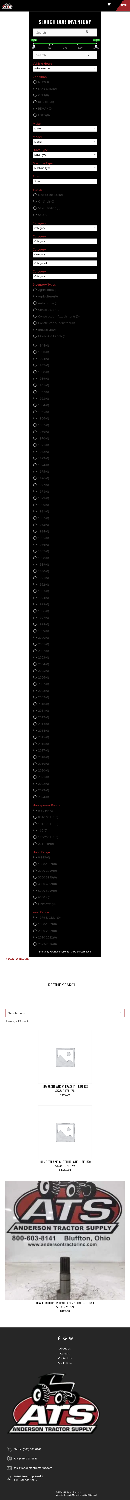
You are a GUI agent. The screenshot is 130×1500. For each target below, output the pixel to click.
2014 (43, 730)
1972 (43, 452)
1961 (43, 385)
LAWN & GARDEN (52, 336)
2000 (43, 638)
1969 (43, 432)
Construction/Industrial (56, 323)
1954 (43, 359)
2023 (43, 790)
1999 (43, 631)
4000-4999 (47, 884)
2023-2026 (47, 944)
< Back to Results (17, 958)
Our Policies (65, 1363)
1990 (43, 571)
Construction (49, 310)
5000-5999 (47, 891)
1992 (43, 584)
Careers (65, 1353)
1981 (43, 511)
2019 (43, 764)
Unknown (46, 904)
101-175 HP (48, 824)
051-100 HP (48, 817)
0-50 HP (45, 811)
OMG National (90, 1495)
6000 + (44, 897)
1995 (43, 604)
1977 (43, 485)
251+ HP (46, 844)
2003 (43, 657)
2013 (43, 724)
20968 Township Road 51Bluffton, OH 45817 (29, 1478)
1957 (43, 365)
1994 (43, 598)
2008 (43, 691)
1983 (43, 525)
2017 (43, 750)
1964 (43, 405)
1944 (43, 345)
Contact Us (65, 1358)
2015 (43, 737)
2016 (43, 744)
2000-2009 (47, 931)
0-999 (44, 857)
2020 (43, 770)
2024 (43, 797)
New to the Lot (50, 195)
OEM (43, 95)
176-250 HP (48, 837)
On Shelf (46, 201)
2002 (43, 651)
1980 (43, 505)
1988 (43, 558)
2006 (43, 677)
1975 (43, 471)
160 (42, 830)
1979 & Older (49, 917)
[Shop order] (65, 1013)
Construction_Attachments (59, 316)
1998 (43, 624)
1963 (43, 398)
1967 (43, 425)
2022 (43, 784)
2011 (43, 710)
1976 (43, 478)
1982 (43, 518)
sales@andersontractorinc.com (33, 1468)
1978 (43, 491)
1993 (43, 591)
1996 (43, 611)
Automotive (48, 303)
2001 (43, 644)
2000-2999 (47, 871)
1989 (43, 564)
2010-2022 (47, 937)
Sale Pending (49, 208)
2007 (43, 684)
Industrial (47, 330)
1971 (43, 445)
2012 (43, 717)
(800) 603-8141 (32, 1449)
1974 (43, 465)
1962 (43, 392)
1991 (43, 578)
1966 (43, 418)
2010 (43, 704)
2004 (43, 664)
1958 (43, 372)
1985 (43, 538)
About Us (65, 1348)
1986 (43, 545)
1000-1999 (47, 864)
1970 (43, 438)
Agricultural (48, 290)
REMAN (45, 108)
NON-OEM (47, 89)
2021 (43, 777)
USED (44, 115)
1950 (43, 352)
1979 (43, 498)
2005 (43, 671)
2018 (43, 757)
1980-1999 (47, 924)
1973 (43, 458)
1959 (43, 378)
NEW (43, 82)
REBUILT (46, 102)
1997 (43, 618)
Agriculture (48, 296)
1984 (43, 531)
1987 (43, 551)
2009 (43, 697)
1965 (43, 412)
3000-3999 (47, 877)
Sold (43, 215)
